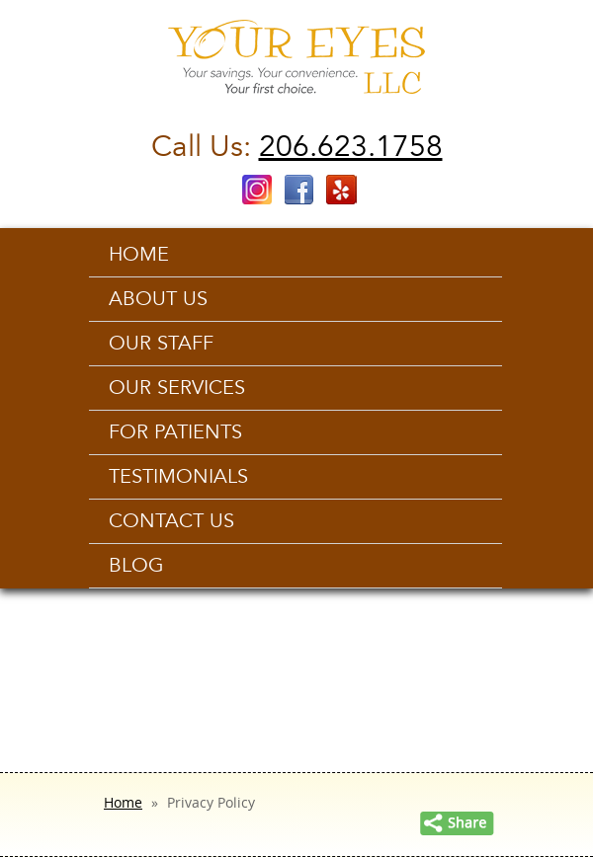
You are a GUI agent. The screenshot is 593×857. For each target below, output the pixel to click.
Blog (136, 566)
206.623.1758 (351, 146)
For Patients (175, 432)
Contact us (171, 521)
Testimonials (178, 477)
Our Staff (161, 343)
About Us (158, 299)
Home (139, 255)
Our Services (177, 388)
